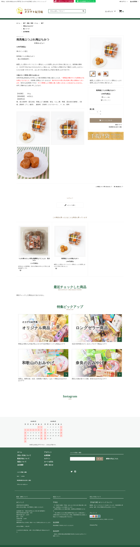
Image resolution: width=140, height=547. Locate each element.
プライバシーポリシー (24, 480)
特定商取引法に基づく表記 (115, 127)
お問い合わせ (83, 17)
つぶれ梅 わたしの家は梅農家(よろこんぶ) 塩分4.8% (34, 258)
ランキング (27, 17)
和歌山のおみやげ (28, 26)
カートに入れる (105, 120)
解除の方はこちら (112, 458)
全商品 (18, 17)
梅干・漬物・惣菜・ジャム (30, 23)
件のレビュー (39, 43)
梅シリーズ (26, 29)
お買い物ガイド (59, 17)
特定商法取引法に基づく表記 (26, 477)
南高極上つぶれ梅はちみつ (69, 257)
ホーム (18, 23)
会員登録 (134, 1)
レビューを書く (70, 205)
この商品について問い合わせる (104, 186)
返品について (118, 124)
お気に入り (106, 100)
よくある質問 (72, 17)
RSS (17, 474)
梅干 (42, 23)
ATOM (22, 474)
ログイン (124, 1)
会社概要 (94, 17)
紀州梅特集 (26, 31)
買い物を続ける (119, 186)
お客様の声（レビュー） (42, 17)
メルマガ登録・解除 (23, 471)
